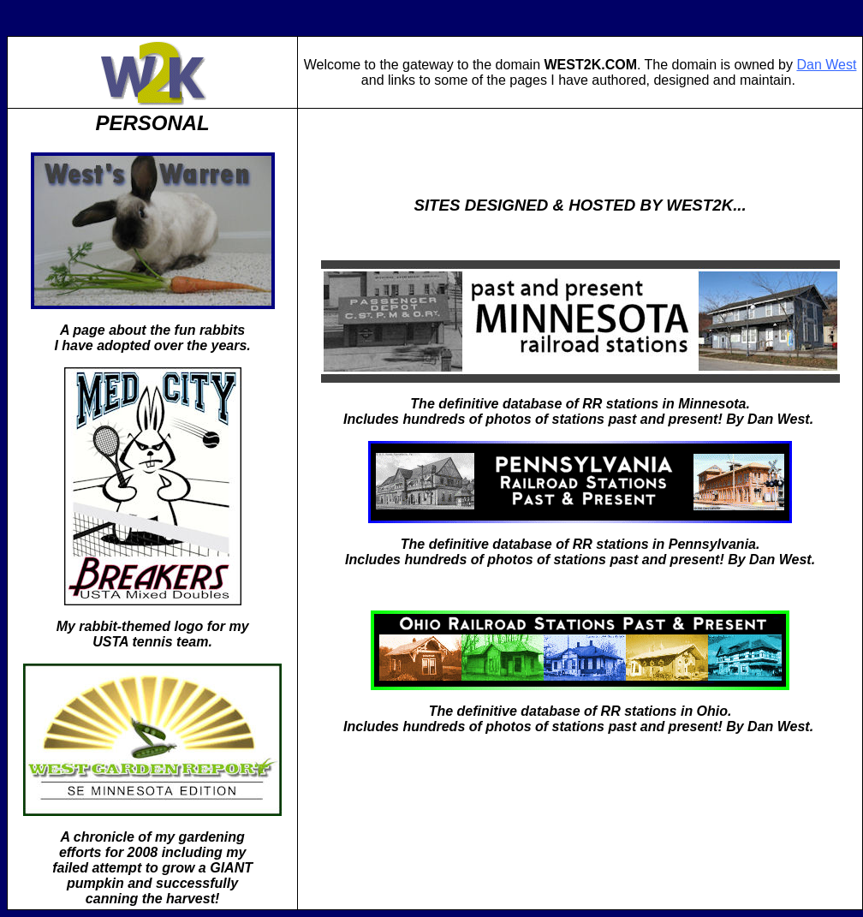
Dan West (826, 64)
